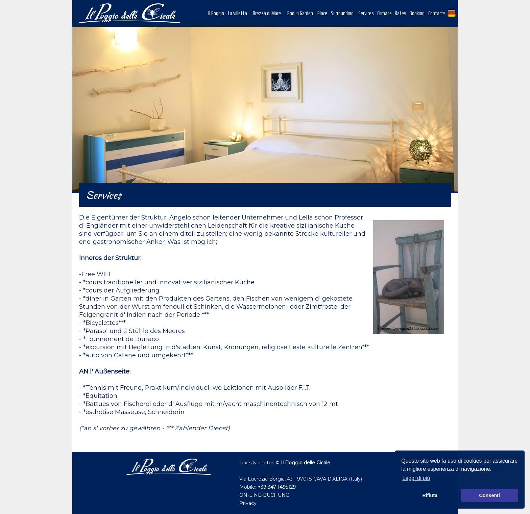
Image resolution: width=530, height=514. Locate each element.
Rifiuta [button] (429, 495)
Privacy (248, 503)
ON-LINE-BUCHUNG (264, 495)
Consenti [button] (489, 495)
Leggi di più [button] (416, 478)
